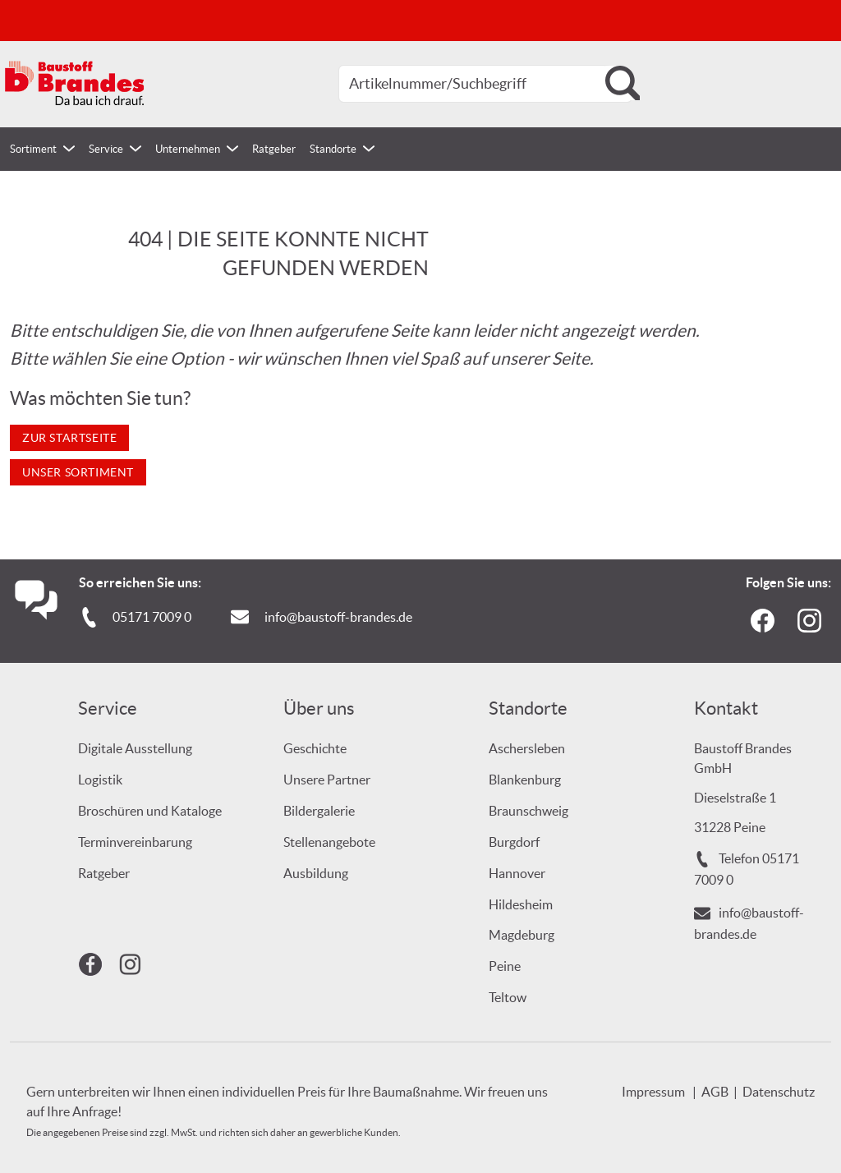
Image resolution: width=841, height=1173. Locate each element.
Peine (505, 966)
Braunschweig (528, 810)
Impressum (653, 1091)
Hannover (517, 873)
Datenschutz (778, 1091)
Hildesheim (521, 904)
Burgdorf (514, 842)
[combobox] (485, 84)
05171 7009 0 (152, 617)
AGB (714, 1091)
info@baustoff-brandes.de (338, 617)
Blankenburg (525, 779)
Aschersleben (527, 748)
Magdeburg (521, 934)
